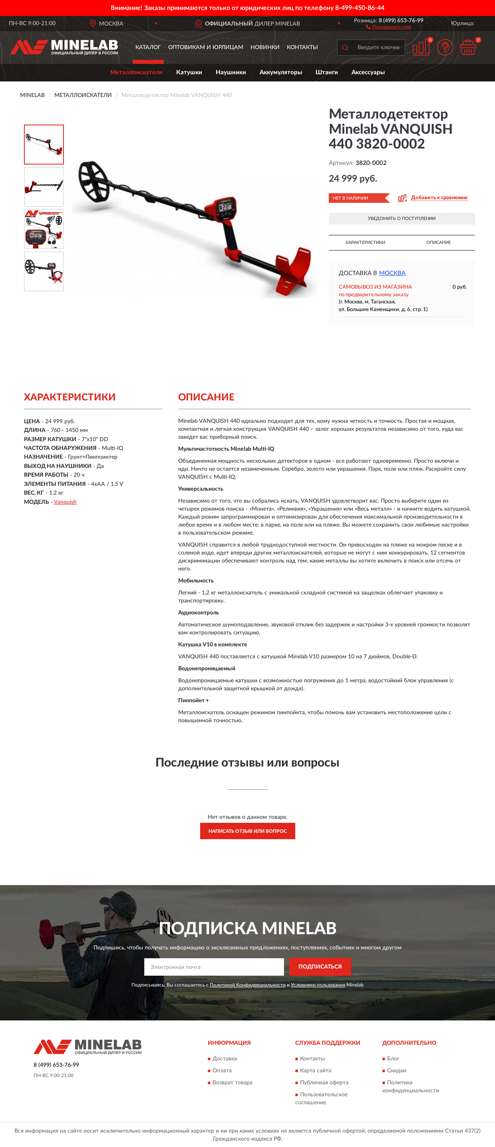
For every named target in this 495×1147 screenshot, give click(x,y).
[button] (388, 26)
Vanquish (65, 502)
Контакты (302, 47)
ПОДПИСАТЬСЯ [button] (320, 967)
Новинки (265, 47)
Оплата (222, 1071)
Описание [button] (438, 242)
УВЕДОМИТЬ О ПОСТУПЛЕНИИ (401, 218)
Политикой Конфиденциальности (248, 985)
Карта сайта (315, 1071)
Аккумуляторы (281, 72)
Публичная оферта (324, 1083)
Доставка (225, 1059)
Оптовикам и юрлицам (205, 47)
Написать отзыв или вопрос (248, 831)
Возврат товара (232, 1083)
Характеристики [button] (365, 242)
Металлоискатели (136, 72)
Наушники (231, 72)
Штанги (327, 72)
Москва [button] (392, 273)
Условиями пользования (318, 985)
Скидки (396, 1071)
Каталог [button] (148, 47)
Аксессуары (368, 72)
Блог (393, 1059)
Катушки (189, 72)
